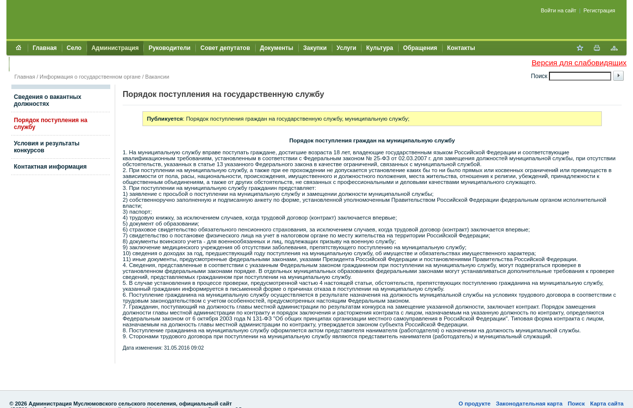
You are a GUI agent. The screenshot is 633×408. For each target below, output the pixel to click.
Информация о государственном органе (90, 77)
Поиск (576, 404)
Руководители (169, 48)
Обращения (420, 48)
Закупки (315, 48)
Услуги (347, 48)
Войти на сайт (559, 10)
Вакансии (157, 77)
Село (74, 48)
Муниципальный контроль (53, 63)
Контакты (461, 48)
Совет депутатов (225, 48)
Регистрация (599, 10)
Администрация (114, 48)
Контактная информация (50, 166)
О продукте (474, 404)
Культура (379, 48)
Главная (45, 48)
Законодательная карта (529, 404)
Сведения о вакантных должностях (47, 100)
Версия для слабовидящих (579, 62)
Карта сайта (607, 404)
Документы (276, 48)
